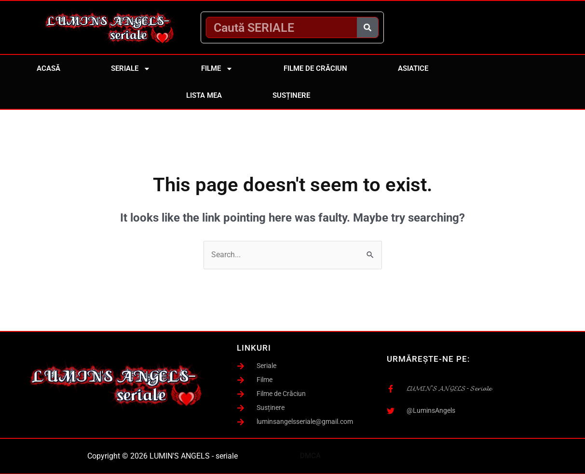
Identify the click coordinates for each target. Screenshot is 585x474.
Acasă (48, 68)
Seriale (130, 68)
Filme (217, 68)
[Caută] (367, 27)
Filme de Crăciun (315, 68)
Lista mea (204, 95)
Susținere (291, 95)
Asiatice (413, 68)
